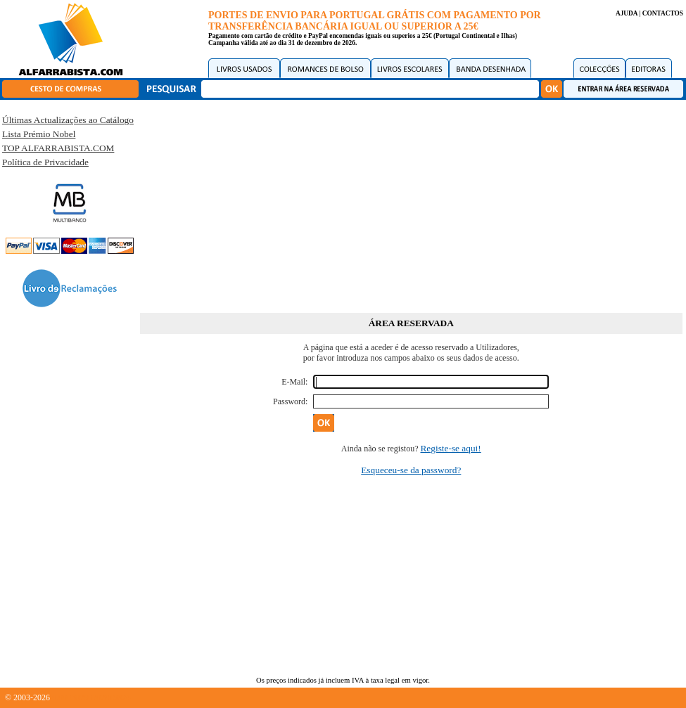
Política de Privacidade (45, 162)
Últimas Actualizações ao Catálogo (68, 120)
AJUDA (626, 13)
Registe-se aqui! (450, 448)
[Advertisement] (411, 203)
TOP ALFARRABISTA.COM (58, 148)
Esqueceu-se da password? (411, 470)
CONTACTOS (662, 13)
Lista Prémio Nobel (38, 134)
